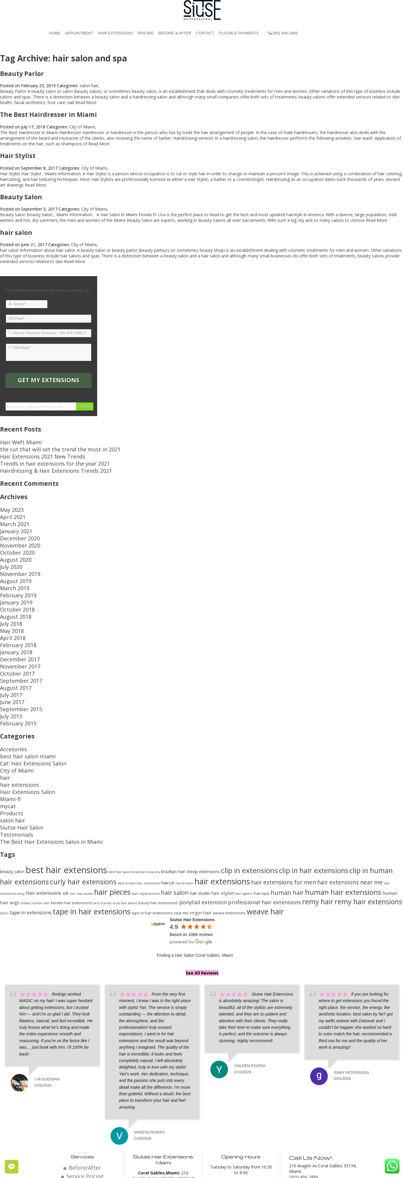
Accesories (10, 695)
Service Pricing (85, 1099)
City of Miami (82, 127)
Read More (86, 102)
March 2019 (11, 563)
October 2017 (13, 631)
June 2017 (9, 654)
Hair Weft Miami (15, 441)
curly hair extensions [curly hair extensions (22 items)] (83, 807)
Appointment (79, 33)
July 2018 (8, 592)
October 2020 (13, 535)
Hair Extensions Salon (20, 729)
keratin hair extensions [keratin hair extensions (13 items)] (71, 828)
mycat (6, 740)
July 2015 (8, 665)
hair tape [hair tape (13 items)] (262, 819)
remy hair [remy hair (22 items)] (318, 827)
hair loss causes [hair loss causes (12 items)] (81, 819)
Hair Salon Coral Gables (167, 1169)
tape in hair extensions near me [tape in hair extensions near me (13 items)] (160, 838)
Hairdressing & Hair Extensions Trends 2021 (42, 464)
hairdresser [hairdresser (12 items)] (184, 809)
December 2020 (15, 524)
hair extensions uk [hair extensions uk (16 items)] (47, 818)
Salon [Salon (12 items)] (4, 839)
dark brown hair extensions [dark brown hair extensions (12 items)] (139, 809)
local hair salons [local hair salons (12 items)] (125, 829)
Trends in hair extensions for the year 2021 (41, 458)
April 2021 (9, 507)
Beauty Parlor (22, 73)
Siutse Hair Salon (16, 757)
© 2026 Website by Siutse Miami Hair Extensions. (93, 1169)
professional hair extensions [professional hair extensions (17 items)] (264, 828)
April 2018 (9, 603)
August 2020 (12, 541)
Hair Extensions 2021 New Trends (32, 453)
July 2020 (8, 547)
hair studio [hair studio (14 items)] (200, 819)
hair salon (16, 232)
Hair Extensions (115, 33)
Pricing (145, 33)
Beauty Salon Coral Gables (219, 1169)
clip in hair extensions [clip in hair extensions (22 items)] (313, 796)
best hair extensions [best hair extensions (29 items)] (66, 796)
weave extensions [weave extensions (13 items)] (229, 838)
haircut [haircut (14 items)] (167, 808)
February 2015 (14, 671)
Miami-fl (8, 734)
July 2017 (8, 648)
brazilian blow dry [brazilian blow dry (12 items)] (146, 798)
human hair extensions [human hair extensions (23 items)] (343, 818)
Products (8, 746)
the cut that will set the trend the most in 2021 (44, 447)
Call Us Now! (308, 1082)
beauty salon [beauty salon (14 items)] (12, 797)
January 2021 (12, 518)
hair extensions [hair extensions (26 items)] (222, 807)
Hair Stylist (18, 156)
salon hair (89, 85)
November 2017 (15, 625)
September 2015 (16, 659)
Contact (205, 33)
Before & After (174, 33)
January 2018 (12, 614)
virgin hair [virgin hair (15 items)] (201, 838)
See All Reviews (202, 899)
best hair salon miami (20, 700)
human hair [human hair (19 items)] (287, 818)
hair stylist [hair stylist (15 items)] (222, 819)
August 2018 (12, 586)
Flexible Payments (239, 33)
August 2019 (12, 558)
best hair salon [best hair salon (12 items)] (119, 798)
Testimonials (12, 762)
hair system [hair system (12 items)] (244, 819)
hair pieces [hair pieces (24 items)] (112, 818)
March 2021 (11, 513)
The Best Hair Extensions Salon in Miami (39, 768)
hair (3, 717)
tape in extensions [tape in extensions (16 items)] (31, 838)
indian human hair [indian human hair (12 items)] (35, 829)
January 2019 (12, 575)
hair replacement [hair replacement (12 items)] (146, 819)
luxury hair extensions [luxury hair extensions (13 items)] (158, 828)
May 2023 (9, 501)
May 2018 (9, 597)
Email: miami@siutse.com (313, 1107)
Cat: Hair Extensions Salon (25, 706)
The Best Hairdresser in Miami (48, 114)
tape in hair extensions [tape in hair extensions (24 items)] (92, 837)
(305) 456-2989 (283, 33)
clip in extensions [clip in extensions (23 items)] (249, 796)
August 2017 (12, 642)
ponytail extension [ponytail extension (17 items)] (203, 828)
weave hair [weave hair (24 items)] (265, 837)
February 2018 (14, 609)
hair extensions (14, 723)
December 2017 (15, 620)
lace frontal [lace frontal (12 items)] (102, 829)
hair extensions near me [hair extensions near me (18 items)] (350, 808)
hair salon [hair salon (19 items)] (175, 818)
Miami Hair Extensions (269, 1169)
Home (54, 33)
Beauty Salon (21, 197)
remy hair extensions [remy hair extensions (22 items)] (368, 827)
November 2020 (15, 530)
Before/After (85, 1092)
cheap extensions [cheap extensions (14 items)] (203, 797)
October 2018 (13, 580)
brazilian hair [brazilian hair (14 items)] (173, 797)
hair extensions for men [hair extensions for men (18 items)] (283, 808)
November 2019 (15, 552)
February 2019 (14, 569)
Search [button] (84, 406)
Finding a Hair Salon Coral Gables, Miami (195, 881)
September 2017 (16, 637)
